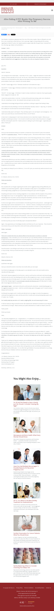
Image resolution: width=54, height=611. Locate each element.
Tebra (33, 606)
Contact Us (48, 587)
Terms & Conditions (28, 587)
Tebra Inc (12, 587)
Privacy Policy (19, 587)
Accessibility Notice (39, 587)
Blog (26, 27)
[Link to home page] (9, 10)
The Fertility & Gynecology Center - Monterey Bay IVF (12, 27)
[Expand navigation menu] (52, 10)
